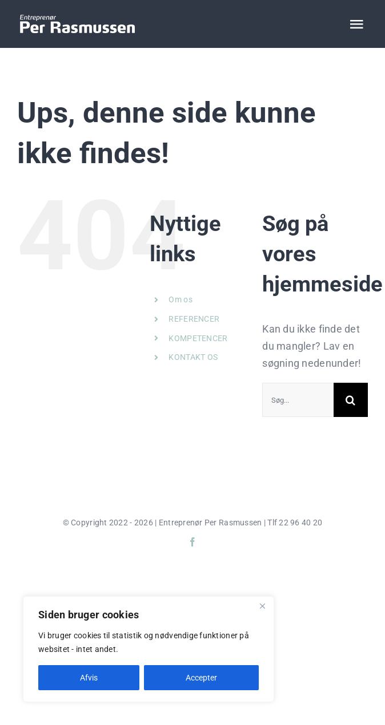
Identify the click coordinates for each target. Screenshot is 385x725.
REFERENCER (194, 318)
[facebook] (192, 541)
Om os (180, 299)
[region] (148, 649)
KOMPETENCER (198, 338)
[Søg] (351, 400)
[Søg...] (298, 400)
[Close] (262, 606)
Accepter (201, 677)
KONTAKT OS (193, 357)
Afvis (89, 677)
